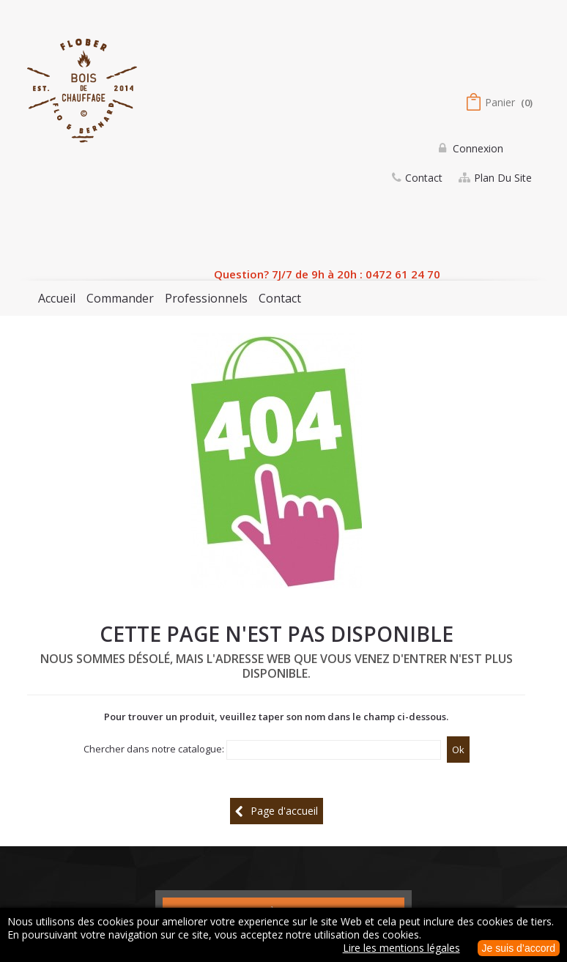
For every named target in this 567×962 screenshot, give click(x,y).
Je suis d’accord (518, 948)
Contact (280, 298)
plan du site (503, 178)
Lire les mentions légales (401, 948)
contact (423, 178)
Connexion (476, 148)
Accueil (56, 298)
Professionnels (206, 298)
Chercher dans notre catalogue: (154, 748)
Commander (120, 298)
